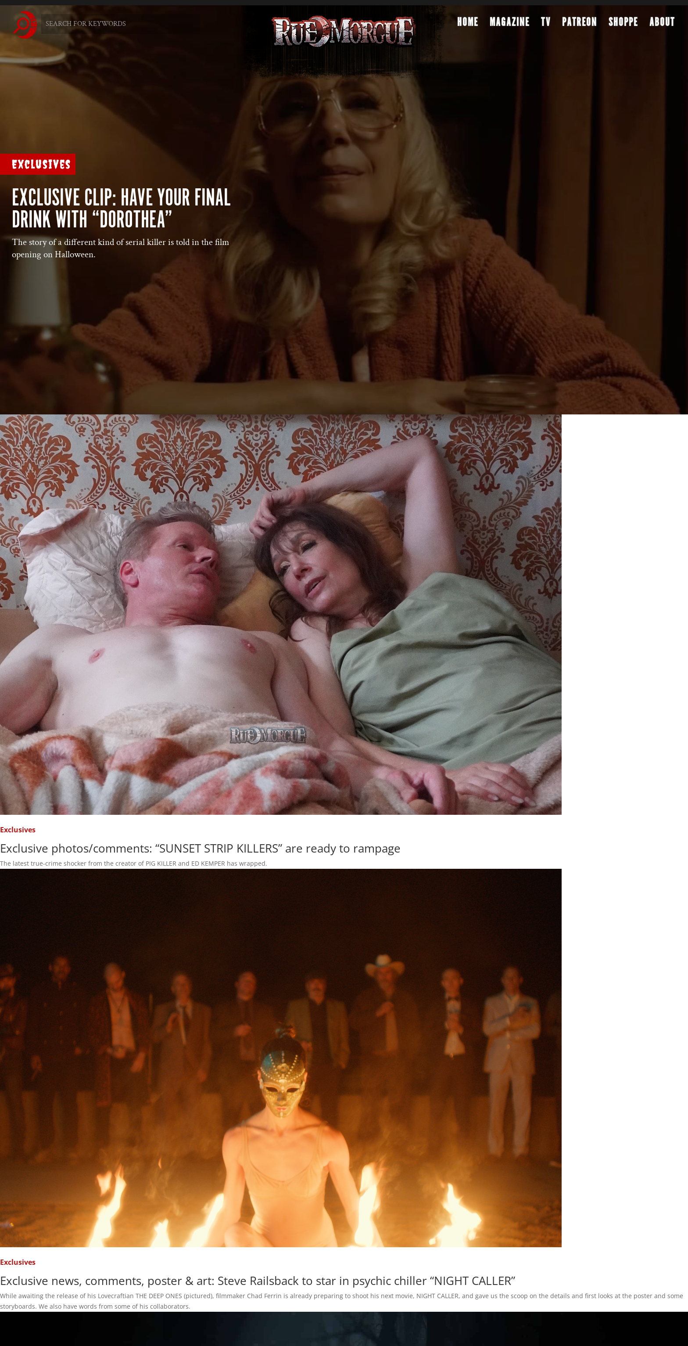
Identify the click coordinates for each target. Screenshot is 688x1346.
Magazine (510, 25)
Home (467, 25)
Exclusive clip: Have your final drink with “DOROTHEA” (121, 209)
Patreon (579, 25)
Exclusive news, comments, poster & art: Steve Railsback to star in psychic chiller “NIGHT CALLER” (257, 1280)
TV (546, 25)
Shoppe (623, 25)
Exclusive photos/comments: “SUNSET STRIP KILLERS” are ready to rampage (200, 848)
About (662, 25)
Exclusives (41, 164)
